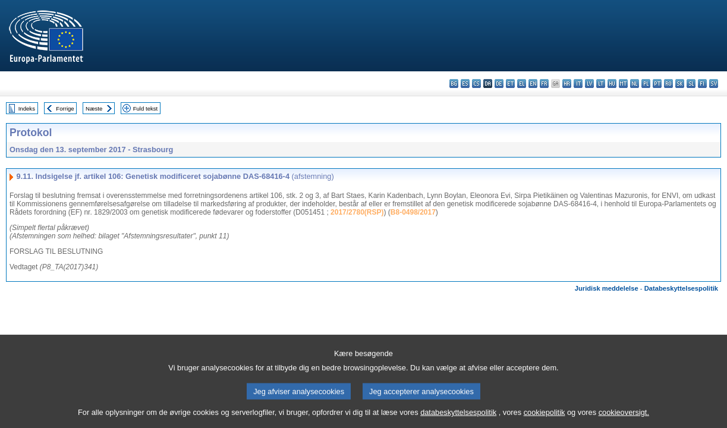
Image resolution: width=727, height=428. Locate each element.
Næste (94, 108)
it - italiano (578, 83)
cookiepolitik (544, 419)
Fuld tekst (145, 108)
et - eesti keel (510, 83)
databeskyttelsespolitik (458, 419)
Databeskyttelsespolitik (681, 288)
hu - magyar (612, 83)
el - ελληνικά (521, 83)
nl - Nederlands (634, 83)
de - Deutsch (499, 83)
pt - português (657, 83)
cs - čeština (476, 83)
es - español (465, 83)
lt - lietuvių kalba (600, 83)
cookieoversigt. (624, 419)
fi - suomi (702, 83)
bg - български (453, 83)
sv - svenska (713, 83)
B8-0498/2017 (413, 212)
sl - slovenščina (691, 83)
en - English (532, 83)
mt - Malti (623, 83)
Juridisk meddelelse (606, 288)
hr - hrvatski (566, 83)
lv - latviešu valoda (589, 83)
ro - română (668, 83)
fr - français (544, 83)
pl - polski (645, 83)
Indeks (26, 108)
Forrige (65, 108)
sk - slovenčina (679, 83)
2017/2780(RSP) (357, 212)
